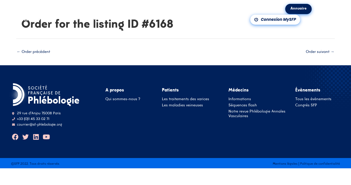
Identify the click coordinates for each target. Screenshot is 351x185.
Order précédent (33, 51)
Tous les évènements (313, 98)
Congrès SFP (306, 105)
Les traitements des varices (185, 98)
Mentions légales (285, 163)
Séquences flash (242, 105)
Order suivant (320, 51)
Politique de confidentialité (320, 163)
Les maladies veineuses (182, 105)
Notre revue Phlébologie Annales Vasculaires (256, 113)
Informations (239, 98)
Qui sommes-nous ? (122, 98)
